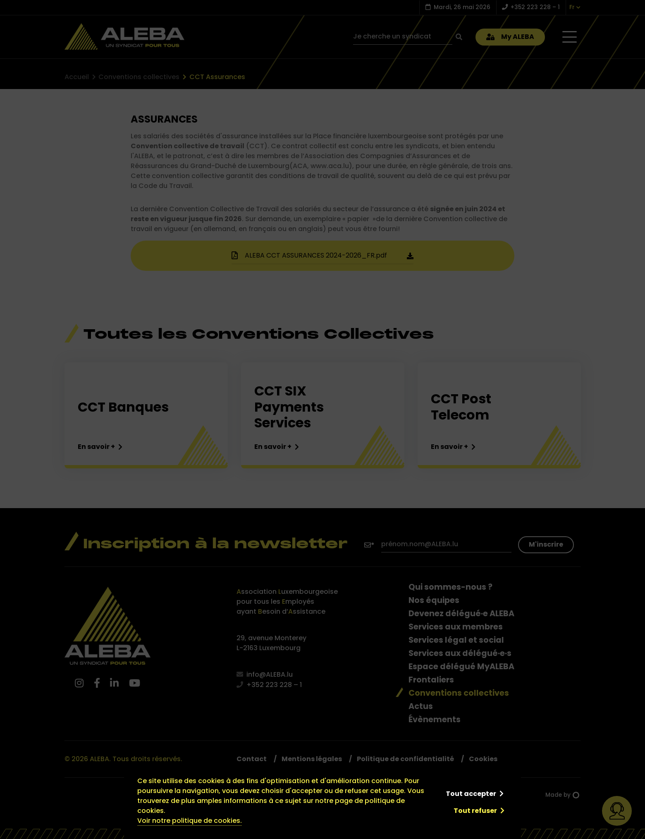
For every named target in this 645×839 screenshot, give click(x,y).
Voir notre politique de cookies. (189, 820)
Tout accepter (471, 793)
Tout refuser (475, 810)
